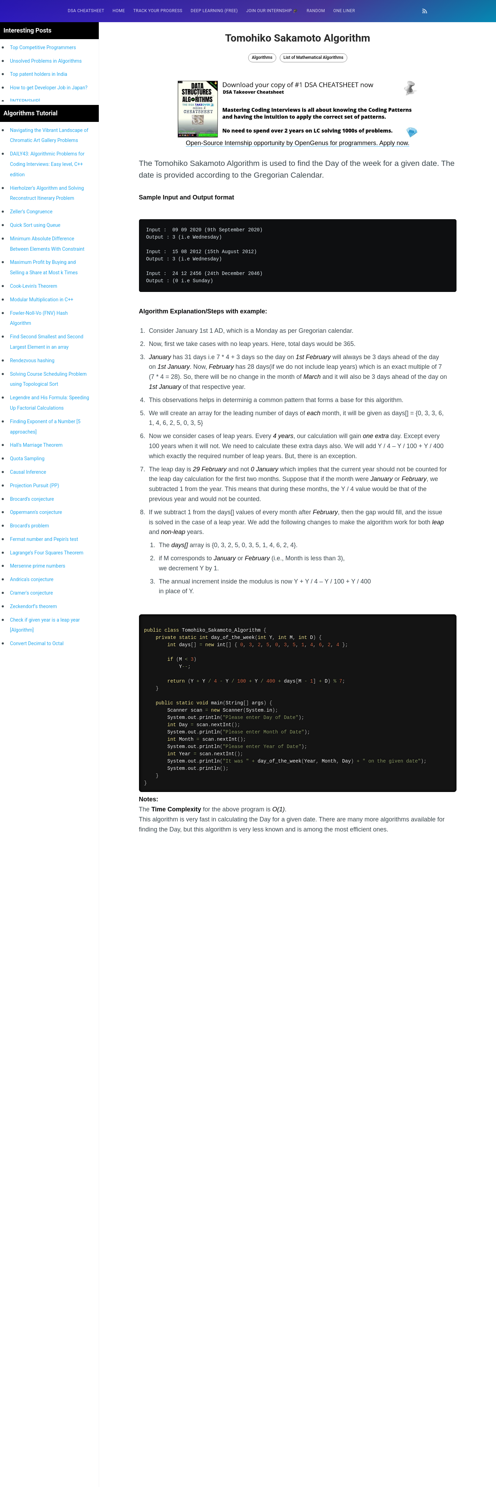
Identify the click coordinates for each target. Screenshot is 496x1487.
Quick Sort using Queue (35, 505)
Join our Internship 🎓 (272, 10)
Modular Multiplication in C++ (41, 579)
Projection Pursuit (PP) (34, 765)
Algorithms (262, 57)
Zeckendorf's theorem (33, 886)
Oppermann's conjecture (36, 792)
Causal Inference (28, 752)
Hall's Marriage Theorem (36, 725)
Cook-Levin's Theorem (33, 566)
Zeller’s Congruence (31, 491)
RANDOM (316, 10)
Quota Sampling (27, 738)
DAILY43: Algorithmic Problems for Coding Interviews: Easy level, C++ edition (47, 444)
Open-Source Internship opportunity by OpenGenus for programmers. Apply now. (297, 143)
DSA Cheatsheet (86, 10)
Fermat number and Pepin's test (44, 819)
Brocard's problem (29, 805)
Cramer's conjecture (31, 872)
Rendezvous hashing (32, 640)
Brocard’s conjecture (32, 779)
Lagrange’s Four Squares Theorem (47, 832)
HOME (119, 10)
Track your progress (158, 10)
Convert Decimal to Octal (37, 923)
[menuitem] (86, 11)
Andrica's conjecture (31, 859)
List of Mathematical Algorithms (313, 57)
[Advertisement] (48, 262)
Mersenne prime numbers (38, 845)
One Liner (344, 10)
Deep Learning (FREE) (214, 10)
